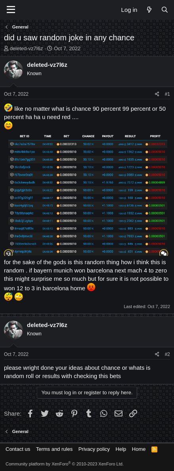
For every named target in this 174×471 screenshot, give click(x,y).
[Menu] (11, 10)
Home (139, 449)
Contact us (18, 449)
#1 (167, 94)
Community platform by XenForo (65, 464)
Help (121, 449)
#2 (167, 354)
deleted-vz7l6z (26, 48)
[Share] (157, 94)
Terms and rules (54, 449)
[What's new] (149, 9)
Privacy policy (94, 449)
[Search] (164, 9)
